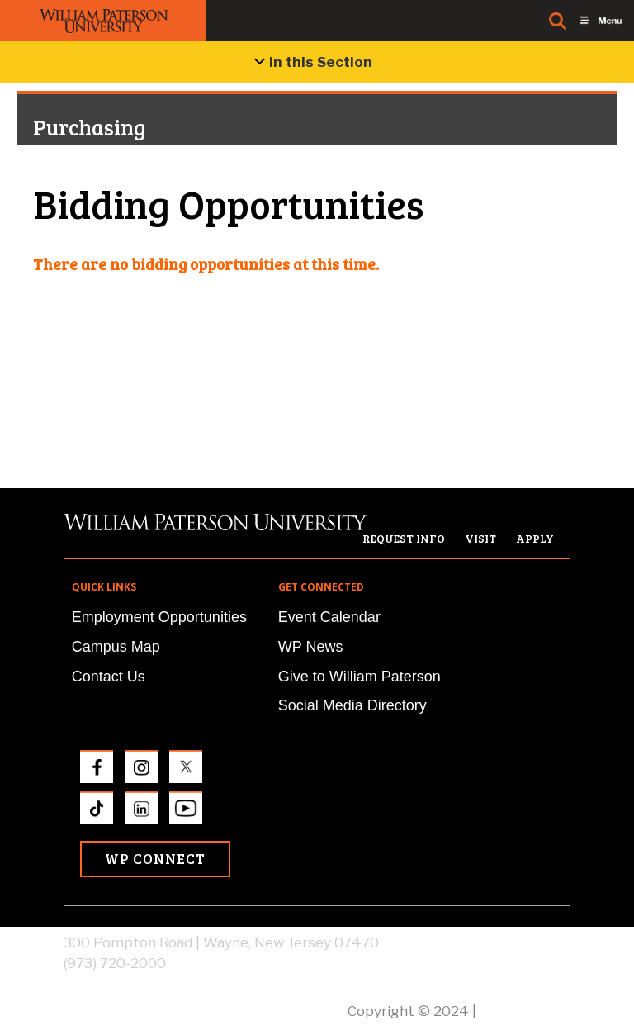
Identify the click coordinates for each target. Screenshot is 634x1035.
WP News (310, 647)
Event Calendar (329, 617)
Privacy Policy (525, 1011)
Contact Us (108, 676)
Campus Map (116, 647)
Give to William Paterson (359, 676)
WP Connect (155, 858)
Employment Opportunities (159, 617)
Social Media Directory (352, 705)
